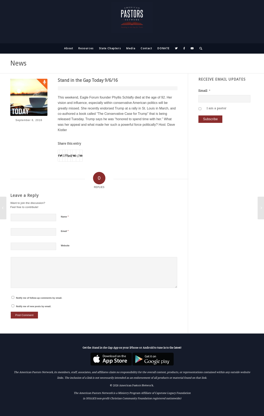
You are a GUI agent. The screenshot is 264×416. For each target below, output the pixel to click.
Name (65, 216)
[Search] (200, 48)
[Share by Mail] (81, 155)
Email (64, 231)
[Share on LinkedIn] (69, 155)
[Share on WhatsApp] (63, 155)
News (18, 63)
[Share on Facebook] (58, 155)
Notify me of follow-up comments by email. (39, 298)
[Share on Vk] (74, 155)
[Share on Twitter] (61, 155)
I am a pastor (216, 108)
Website (65, 245)
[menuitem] (68, 48)
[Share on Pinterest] (66, 155)
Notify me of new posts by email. (33, 306)
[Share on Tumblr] (71, 155)
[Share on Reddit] (78, 155)
